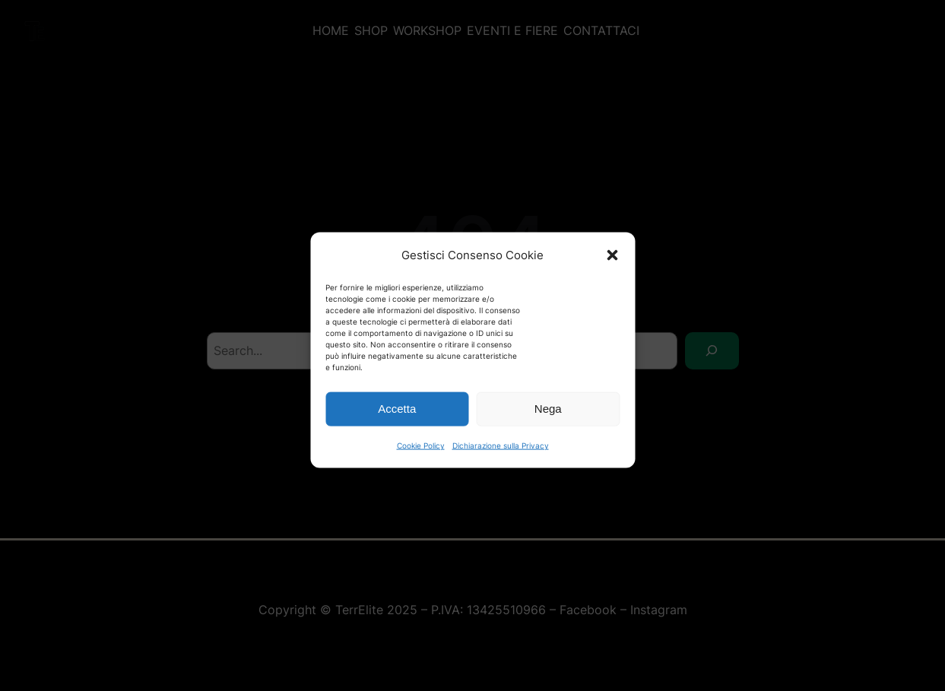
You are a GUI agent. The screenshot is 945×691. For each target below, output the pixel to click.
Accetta (397, 417)
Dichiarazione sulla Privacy (500, 453)
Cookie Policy (421, 453)
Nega (548, 417)
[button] (612, 263)
